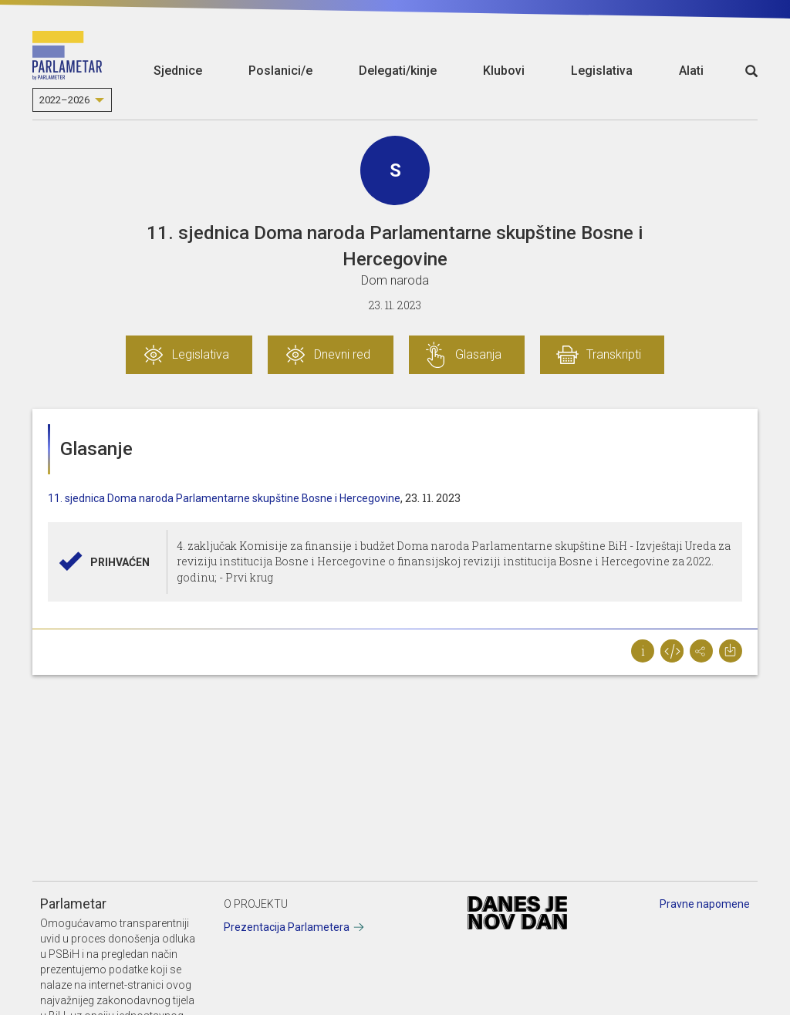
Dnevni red (342, 354)
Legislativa (602, 70)
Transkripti (613, 354)
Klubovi (504, 70)
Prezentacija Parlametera (286, 927)
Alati (691, 70)
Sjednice (178, 70)
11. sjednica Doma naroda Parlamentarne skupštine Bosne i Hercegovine (224, 498)
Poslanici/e (280, 70)
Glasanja (478, 354)
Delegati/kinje (398, 70)
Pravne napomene (705, 904)
